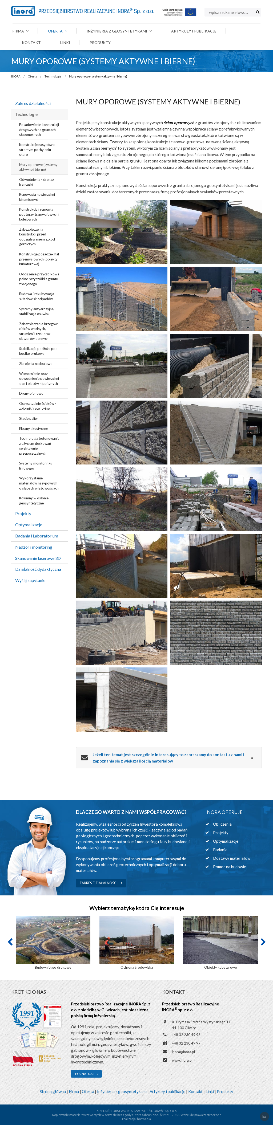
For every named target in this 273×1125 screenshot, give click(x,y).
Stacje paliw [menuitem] (28, 418)
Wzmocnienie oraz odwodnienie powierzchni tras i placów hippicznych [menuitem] (39, 379)
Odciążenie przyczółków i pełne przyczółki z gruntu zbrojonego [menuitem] (39, 279)
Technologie (53, 76)
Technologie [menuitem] (26, 114)
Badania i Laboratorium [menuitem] (36, 535)
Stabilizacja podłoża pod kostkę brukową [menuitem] (38, 351)
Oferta (32, 76)
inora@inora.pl (183, 1052)
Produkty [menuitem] (100, 42)
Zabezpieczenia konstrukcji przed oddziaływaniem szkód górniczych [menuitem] (37, 236)
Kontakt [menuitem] (31, 42)
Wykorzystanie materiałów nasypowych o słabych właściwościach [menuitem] (39, 483)
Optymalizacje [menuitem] (28, 524)
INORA (15, 76)
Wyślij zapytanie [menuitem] (30, 580)
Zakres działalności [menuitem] (33, 103)
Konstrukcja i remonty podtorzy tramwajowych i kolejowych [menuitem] (39, 214)
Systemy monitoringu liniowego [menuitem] (35, 465)
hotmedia (144, 1119)
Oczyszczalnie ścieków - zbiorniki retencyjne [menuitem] (37, 406)
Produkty (225, 1091)
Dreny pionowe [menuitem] (31, 393)
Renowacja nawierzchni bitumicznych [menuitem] (37, 197)
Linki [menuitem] (65, 42)
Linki (210, 1091)
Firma (74, 1091)
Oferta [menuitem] (57, 31)
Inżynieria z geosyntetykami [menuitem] (119, 31)
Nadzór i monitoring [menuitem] (33, 546)
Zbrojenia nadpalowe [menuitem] (35, 363)
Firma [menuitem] (21, 31)
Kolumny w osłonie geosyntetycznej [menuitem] (34, 500)
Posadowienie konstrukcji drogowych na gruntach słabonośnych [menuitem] (39, 130)
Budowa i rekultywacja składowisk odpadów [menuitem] (36, 296)
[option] (53, 943)
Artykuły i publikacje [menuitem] (193, 31)
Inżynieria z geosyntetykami (122, 1091)
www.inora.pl (182, 1060)
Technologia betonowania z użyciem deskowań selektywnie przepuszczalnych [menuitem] (39, 445)
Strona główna (53, 1091)
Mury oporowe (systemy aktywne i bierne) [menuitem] (38, 167)
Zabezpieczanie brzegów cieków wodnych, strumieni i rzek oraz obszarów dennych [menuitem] (38, 331)
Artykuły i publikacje (167, 1091)
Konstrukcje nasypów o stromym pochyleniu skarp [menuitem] (37, 149)
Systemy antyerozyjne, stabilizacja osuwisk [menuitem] (36, 311)
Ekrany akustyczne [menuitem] (33, 428)
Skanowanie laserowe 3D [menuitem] (38, 558)
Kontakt (195, 1091)
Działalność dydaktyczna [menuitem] (38, 569)
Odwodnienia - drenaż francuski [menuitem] (36, 182)
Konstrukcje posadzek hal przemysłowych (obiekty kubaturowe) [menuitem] (39, 259)
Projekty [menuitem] (23, 513)
